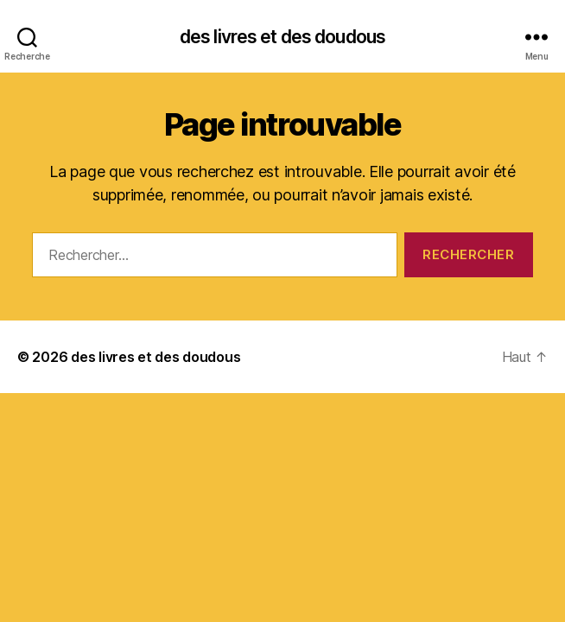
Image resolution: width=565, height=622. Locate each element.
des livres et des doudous (282, 37)
